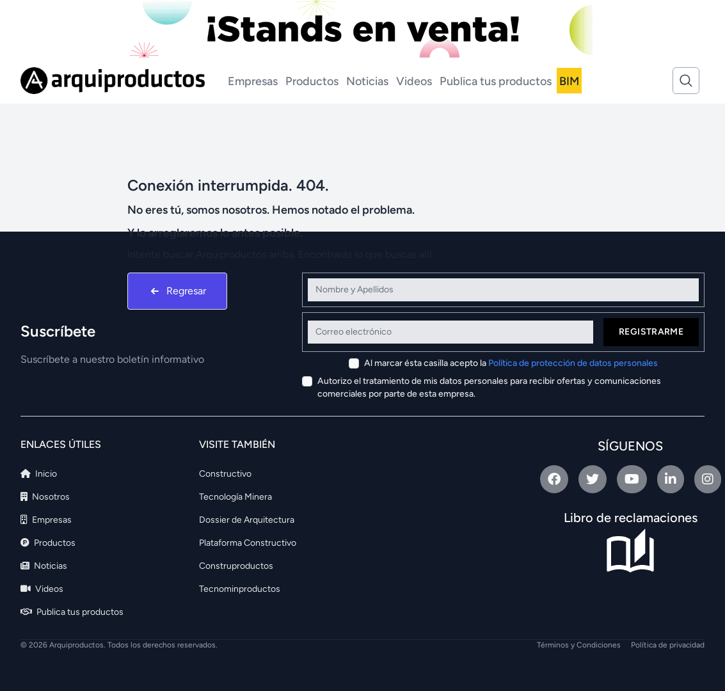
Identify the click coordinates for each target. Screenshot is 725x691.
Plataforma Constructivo (247, 542)
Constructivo (225, 473)
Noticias (367, 81)
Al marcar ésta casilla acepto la (511, 363)
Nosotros (45, 496)
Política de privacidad (668, 644)
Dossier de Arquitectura (246, 519)
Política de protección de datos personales (573, 363)
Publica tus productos (496, 81)
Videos (414, 81)
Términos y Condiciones (579, 644)
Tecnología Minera (235, 496)
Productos (312, 81)
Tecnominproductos (239, 589)
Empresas (253, 81)
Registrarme (651, 331)
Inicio (38, 473)
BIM (569, 81)
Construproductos (236, 565)
